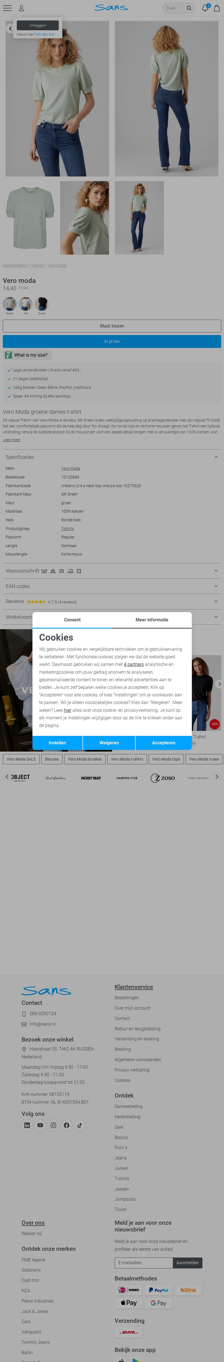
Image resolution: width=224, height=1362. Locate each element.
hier (67, 710)
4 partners (134, 664)
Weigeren (109, 742)
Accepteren (163, 742)
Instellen (57, 742)
